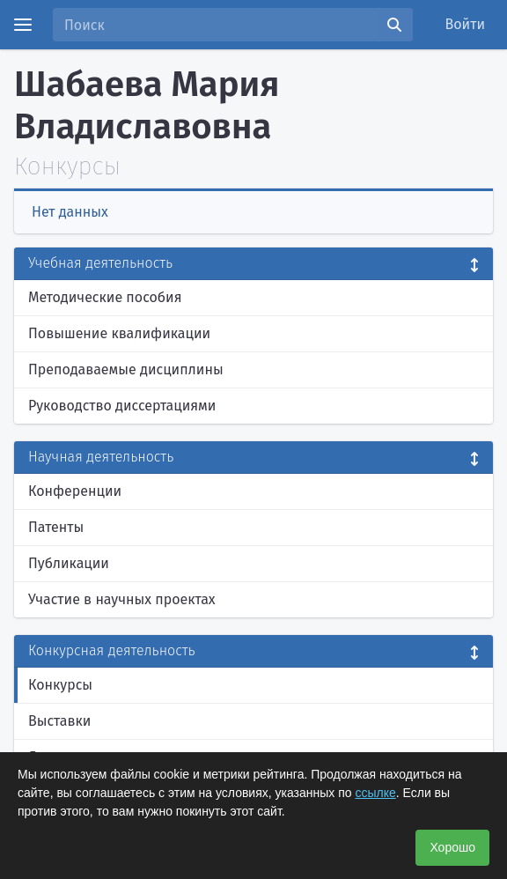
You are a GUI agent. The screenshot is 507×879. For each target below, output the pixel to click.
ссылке (375, 793)
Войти (465, 24)
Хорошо (452, 847)
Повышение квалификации (119, 333)
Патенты (56, 527)
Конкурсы (60, 684)
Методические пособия (105, 297)
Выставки (59, 721)
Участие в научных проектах (122, 599)
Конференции (74, 491)
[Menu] (23, 25)
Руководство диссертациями (122, 405)
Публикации (68, 563)
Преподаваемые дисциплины (126, 369)
